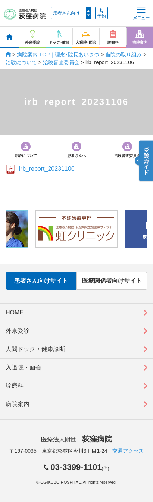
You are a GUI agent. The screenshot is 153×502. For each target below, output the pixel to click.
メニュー (141, 14)
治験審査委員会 (61, 62)
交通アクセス (128, 451)
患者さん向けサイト (41, 281)
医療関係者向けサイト (112, 281)
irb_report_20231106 (47, 168)
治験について (21, 62)
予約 (101, 13)
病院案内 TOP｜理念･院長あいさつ (58, 55)
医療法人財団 (76, 439)
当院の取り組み (123, 55)
